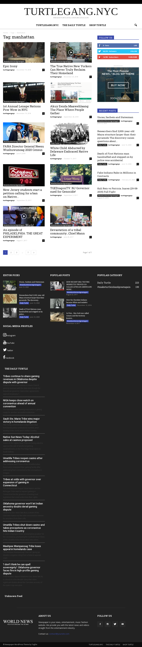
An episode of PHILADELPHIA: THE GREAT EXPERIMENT (23, 233)
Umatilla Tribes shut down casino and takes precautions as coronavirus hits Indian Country (24, 527)
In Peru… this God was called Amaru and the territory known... (77, 315)
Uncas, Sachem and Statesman (115, 117)
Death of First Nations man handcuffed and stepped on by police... (31, 311)
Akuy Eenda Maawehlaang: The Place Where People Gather (69, 109)
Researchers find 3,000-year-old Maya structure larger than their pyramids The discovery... (31, 297)
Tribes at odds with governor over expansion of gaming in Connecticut (22, 482)
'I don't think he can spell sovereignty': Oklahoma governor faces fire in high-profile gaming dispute (21, 569)
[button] (135, 25)
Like (135, 45)
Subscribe (132, 57)
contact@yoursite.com (59, 633)
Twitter (8, 350)
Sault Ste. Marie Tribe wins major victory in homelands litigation (21, 420)
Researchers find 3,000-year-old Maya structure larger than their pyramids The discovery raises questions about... (116, 136)
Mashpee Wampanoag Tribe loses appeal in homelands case (22, 548)
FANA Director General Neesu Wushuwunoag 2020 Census (23, 148)
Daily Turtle (55, 143)
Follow (133, 51)
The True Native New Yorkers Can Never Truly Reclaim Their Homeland (71, 69)
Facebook (8, 357)
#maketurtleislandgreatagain (14, 61)
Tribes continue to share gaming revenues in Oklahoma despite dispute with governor (21, 379)
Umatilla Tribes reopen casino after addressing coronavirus (23, 460)
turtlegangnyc (9, 70)
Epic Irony (10, 66)
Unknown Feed (13, 596)
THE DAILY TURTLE (97, 2)
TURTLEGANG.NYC (80, 2)
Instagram (9, 335)
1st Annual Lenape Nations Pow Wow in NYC (22, 108)
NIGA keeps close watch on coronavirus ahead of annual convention (19, 403)
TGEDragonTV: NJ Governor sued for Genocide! (69, 189)
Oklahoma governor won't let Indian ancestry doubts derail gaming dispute (23, 506)
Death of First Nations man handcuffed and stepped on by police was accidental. (115, 157)
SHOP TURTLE (111, 2)
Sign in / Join (66, 2)
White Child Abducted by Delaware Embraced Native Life (69, 151)
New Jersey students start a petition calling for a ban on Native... (22, 193)
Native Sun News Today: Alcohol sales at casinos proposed (21, 438)
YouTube (8, 342)
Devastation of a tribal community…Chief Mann (67, 231)
